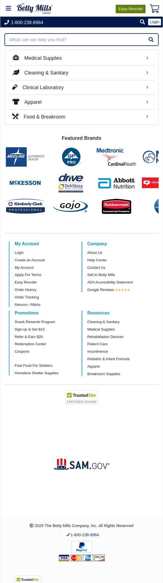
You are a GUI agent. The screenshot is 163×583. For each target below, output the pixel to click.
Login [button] (154, 22)
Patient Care (97, 344)
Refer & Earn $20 (29, 337)
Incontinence (97, 351)
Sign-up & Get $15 (30, 329)
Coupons (22, 351)
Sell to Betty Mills (101, 275)
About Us (94, 253)
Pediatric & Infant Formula (108, 359)
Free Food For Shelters (33, 365)
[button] (142, 22)
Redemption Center (30, 344)
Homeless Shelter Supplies (36, 373)
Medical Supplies (101, 329)
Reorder (130, 9)
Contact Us (96, 267)
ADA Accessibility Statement (110, 282)
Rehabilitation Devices (105, 337)
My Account (24, 267)
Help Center (97, 260)
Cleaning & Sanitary (103, 322)
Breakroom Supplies (103, 374)
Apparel (93, 366)
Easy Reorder (26, 282)
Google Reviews (100, 290)
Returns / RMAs (27, 305)
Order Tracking (27, 297)
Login (19, 253)
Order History (25, 290)
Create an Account (30, 260)
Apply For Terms (28, 275)
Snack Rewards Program (35, 322)
